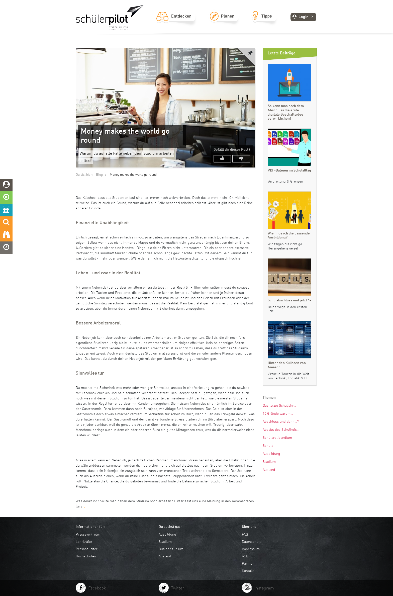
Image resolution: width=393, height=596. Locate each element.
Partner (248, 563)
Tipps (264, 21)
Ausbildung (271, 454)
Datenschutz (251, 542)
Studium (269, 462)
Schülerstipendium (277, 438)
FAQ (245, 534)
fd (83, 506)
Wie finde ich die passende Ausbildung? (289, 235)
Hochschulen (86, 556)
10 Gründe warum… (278, 413)
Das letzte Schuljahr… (279, 405)
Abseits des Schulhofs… (281, 430)
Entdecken (176, 21)
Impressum (251, 549)
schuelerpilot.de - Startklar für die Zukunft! (110, 17)
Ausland (269, 470)
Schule (268, 446)
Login (303, 17)
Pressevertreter (88, 534)
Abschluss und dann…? (281, 421)
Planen (224, 21)
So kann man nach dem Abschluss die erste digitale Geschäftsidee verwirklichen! (286, 112)
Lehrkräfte (84, 542)
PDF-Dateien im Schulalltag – (289, 173)
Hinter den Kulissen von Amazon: (287, 365)
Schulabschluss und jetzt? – (289, 300)
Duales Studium (171, 549)
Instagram (264, 588)
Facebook (97, 588)
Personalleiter (86, 549)
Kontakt (248, 571)
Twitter (177, 588)
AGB (245, 556)
